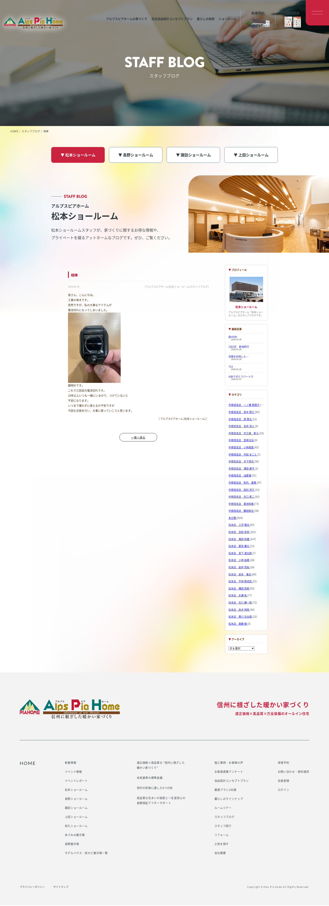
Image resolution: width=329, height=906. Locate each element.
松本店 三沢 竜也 (239, 526)
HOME (14, 131)
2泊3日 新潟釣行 (238, 348)
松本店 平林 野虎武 (240, 582)
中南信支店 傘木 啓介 (241, 413)
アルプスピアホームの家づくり (120, 13)
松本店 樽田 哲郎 (239, 589)
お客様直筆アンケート (228, 772)
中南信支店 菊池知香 (241, 505)
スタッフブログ (31, 131)
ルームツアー (223, 808)
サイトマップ (60, 888)
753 (230, 367)
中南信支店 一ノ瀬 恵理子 (244, 406)
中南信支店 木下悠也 (241, 462)
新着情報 (70, 763)
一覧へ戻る (138, 438)
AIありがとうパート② (240, 377)
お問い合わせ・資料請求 (293, 772)
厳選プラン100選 (225, 790)
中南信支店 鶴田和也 (241, 512)
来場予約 (283, 763)
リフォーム (221, 836)
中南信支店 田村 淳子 (241, 490)
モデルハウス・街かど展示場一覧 (86, 854)
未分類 (232, 519)
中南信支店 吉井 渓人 (241, 427)
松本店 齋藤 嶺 (237, 624)
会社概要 (220, 854)
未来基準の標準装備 (150, 778)
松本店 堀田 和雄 (239, 540)
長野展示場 (72, 845)
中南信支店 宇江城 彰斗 (243, 434)
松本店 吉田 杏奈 (239, 533)
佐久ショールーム (76, 827)
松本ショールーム (76, 790)
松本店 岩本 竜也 (240, 575)
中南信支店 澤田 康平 (241, 469)
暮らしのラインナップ (228, 799)
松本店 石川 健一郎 (240, 603)
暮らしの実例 (199, 13)
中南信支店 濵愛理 (240, 476)
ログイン (283, 790)
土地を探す (221, 845)
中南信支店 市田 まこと (242, 455)
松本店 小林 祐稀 (239, 561)
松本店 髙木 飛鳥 (239, 610)
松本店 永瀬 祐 (237, 596)
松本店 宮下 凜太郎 (240, 554)
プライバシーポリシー (32, 888)
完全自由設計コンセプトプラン (165, 13)
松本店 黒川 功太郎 (240, 618)
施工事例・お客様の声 (228, 763)
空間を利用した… (238, 358)
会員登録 (283, 781)
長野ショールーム (76, 799)
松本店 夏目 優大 (239, 547)
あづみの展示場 (75, 836)
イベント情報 (73, 772)
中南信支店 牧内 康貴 (242, 484)
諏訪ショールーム (76, 808)
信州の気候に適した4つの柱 (155, 788)
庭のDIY (232, 338)
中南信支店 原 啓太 (240, 420)
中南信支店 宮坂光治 (241, 441)
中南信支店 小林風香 (241, 448)
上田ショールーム (76, 817)
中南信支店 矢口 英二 (241, 498)
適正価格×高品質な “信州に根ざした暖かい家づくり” (161, 765)
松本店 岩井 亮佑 (239, 568)
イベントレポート (76, 781)
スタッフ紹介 (223, 827)
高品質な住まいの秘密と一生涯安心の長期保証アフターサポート (161, 801)
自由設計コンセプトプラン (231, 781)
